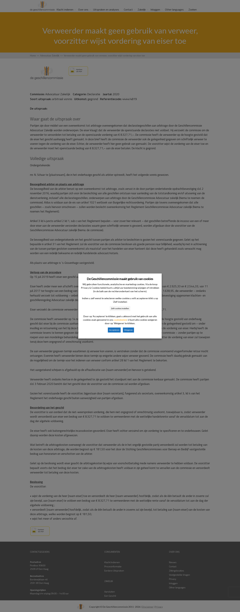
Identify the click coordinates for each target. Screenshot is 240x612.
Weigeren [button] (128, 330)
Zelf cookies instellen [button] (120, 308)
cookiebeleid (120, 319)
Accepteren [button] (114, 330)
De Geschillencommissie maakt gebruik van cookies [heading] (120, 279)
